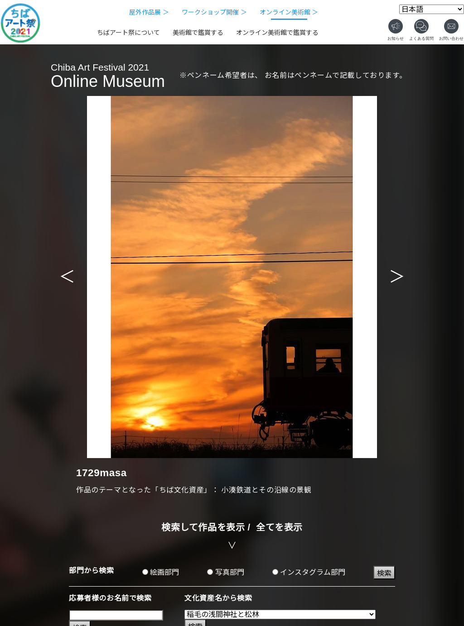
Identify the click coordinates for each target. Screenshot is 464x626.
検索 (384, 573)
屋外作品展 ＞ (149, 12)
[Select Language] (431, 9)
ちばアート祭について (128, 32)
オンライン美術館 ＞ (289, 12)
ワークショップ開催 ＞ (214, 12)
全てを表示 (279, 527)
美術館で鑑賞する (198, 32)
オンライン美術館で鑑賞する (277, 32)
